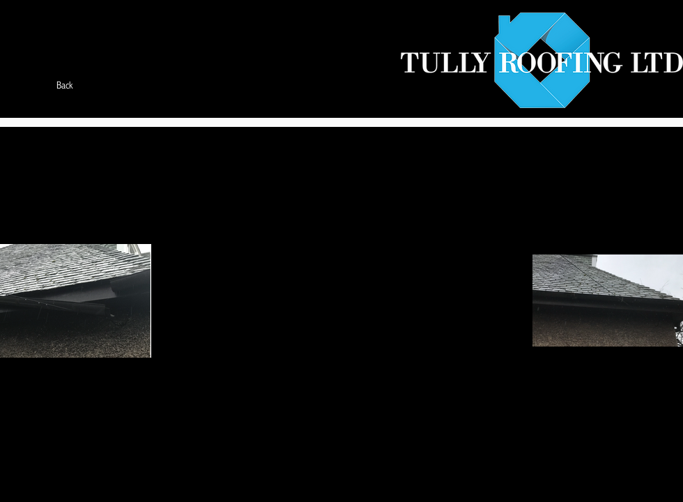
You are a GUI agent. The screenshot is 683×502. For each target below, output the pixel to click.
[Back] (64, 85)
